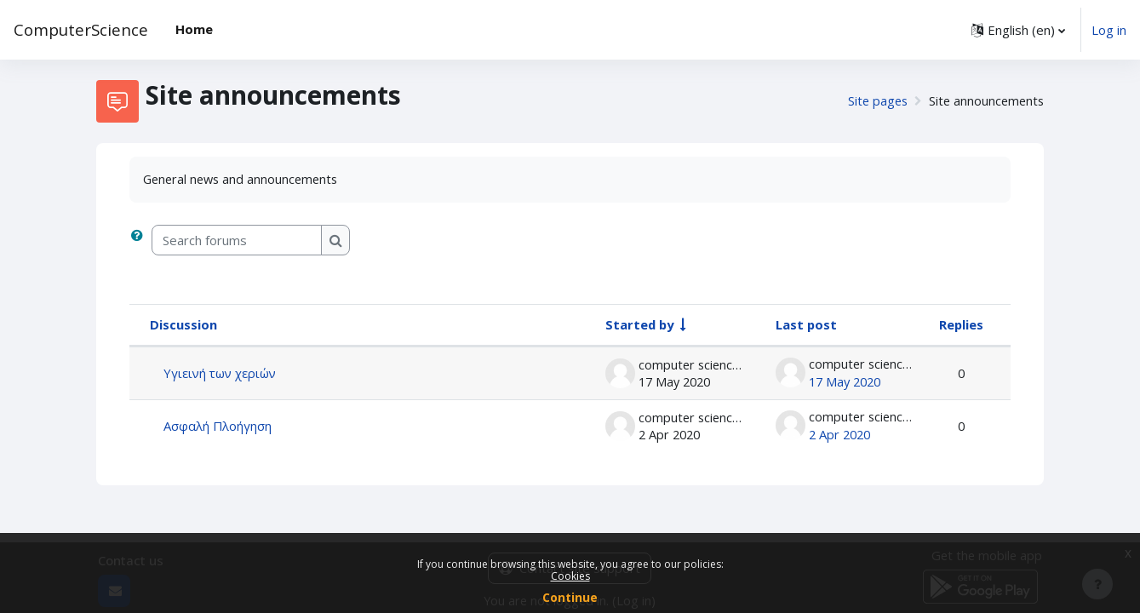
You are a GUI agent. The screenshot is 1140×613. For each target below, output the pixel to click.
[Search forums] (237, 241)
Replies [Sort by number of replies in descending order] (960, 325)
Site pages (873, 101)
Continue (570, 597)
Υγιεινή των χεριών (221, 372)
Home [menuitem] (194, 28)
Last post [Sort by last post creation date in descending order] (806, 325)
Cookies (570, 576)
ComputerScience (81, 29)
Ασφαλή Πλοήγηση (217, 424)
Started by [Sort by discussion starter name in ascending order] (639, 325)
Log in (1108, 29)
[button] (1018, 30)
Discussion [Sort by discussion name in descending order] (183, 325)
